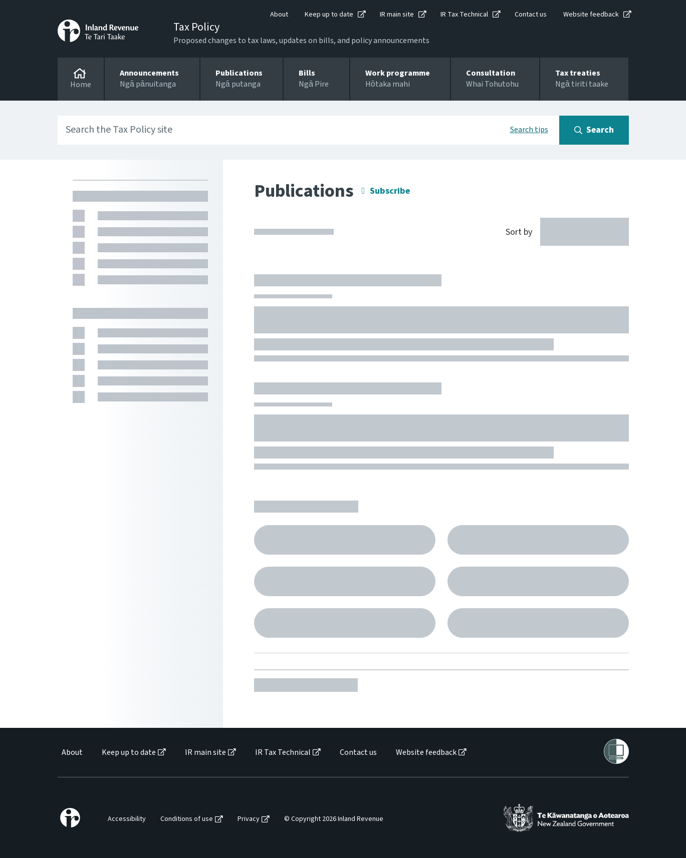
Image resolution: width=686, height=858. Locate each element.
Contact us (531, 15)
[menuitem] (71, 752)
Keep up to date (329, 15)
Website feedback (591, 15)
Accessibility (127, 819)
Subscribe (390, 191)
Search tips (529, 129)
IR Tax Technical (464, 15)
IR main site (397, 15)
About (279, 15)
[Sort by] (561, 231)
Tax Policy (196, 27)
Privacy (249, 819)
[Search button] (594, 130)
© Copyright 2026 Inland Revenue (333, 819)
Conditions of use (186, 819)
